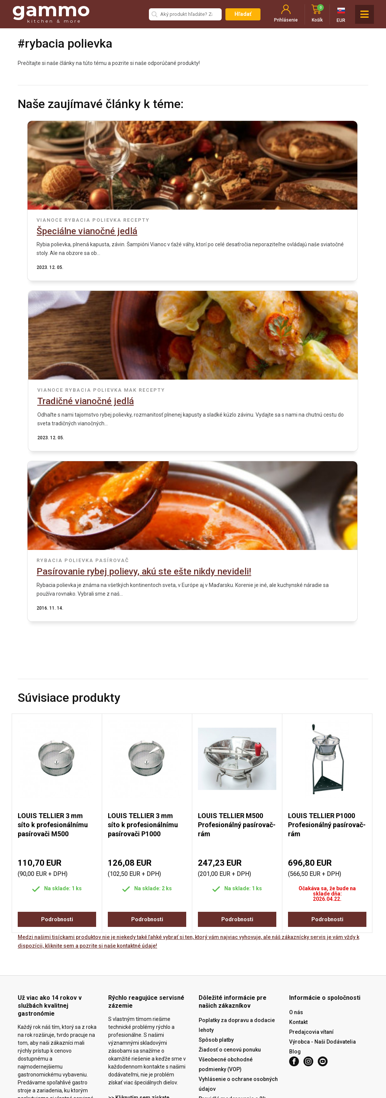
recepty (132, 220)
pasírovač (191, 399)
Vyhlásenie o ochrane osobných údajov (238, 942)
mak (300, 220)
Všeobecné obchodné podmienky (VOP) (226, 922)
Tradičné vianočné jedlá (255, 231)
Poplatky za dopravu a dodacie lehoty (237, 883)
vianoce (46, 220)
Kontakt (298, 880)
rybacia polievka (89, 220)
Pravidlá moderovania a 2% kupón (233, 962)
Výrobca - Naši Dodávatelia (322, 900)
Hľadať (242, 14)
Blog (295, 910)
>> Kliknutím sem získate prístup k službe (138, 960)
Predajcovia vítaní (311, 890)
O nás (296, 870)
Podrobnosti (57, 777)
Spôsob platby (216, 898)
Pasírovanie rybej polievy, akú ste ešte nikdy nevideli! (182, 415)
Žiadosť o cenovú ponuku (230, 908)
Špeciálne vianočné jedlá (83, 231)
